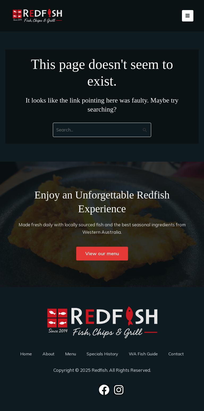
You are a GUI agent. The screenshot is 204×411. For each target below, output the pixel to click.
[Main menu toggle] (188, 16)
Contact (176, 354)
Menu (70, 354)
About (48, 354)
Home (26, 354)
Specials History (102, 354)
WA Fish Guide (143, 354)
